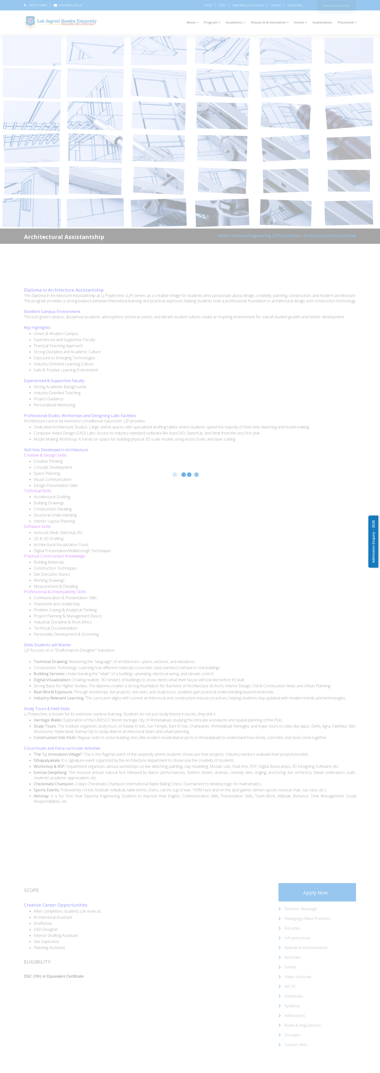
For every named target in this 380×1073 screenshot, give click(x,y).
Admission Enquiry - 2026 (373, 541)
